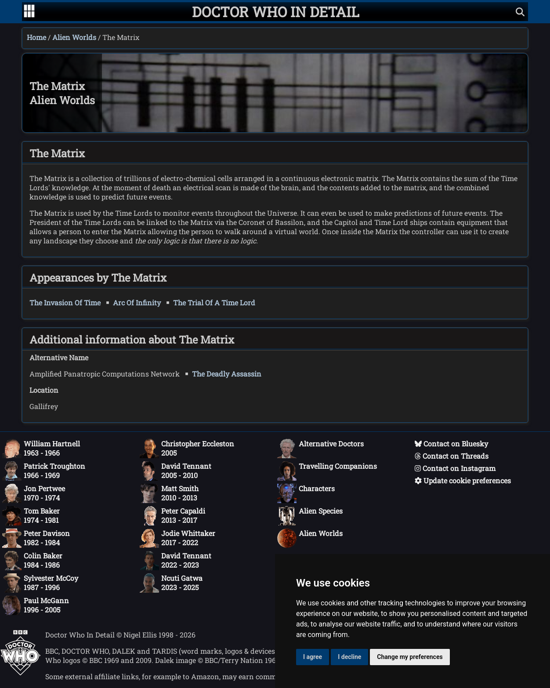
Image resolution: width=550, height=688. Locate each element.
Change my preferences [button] (409, 656)
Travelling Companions (327, 471)
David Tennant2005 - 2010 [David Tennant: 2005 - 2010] (175, 471)
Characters (306, 493)
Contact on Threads (451, 455)
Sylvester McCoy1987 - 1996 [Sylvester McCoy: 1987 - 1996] (40, 583)
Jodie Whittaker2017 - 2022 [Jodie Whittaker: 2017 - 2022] (177, 538)
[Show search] (520, 11)
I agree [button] (312, 656)
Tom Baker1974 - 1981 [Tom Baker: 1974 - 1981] (31, 515)
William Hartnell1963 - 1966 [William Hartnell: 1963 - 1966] (41, 448)
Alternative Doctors (320, 448)
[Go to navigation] (29, 12)
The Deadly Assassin (226, 373)
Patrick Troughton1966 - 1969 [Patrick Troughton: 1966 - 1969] (43, 471)
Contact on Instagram (455, 468)
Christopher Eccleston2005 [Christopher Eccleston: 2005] (187, 448)
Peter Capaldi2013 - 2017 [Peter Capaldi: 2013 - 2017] (172, 515)
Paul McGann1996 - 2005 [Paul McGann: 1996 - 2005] (35, 605)
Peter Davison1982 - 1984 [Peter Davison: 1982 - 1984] (36, 538)
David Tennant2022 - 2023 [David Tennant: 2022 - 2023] (175, 560)
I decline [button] (349, 656)
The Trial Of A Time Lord (214, 302)
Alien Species (310, 515)
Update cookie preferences (463, 480)
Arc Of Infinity (137, 302)
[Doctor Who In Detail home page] (275, 11)
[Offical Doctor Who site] (20, 672)
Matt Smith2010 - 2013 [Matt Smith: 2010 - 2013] (169, 493)
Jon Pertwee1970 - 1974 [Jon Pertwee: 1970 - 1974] (33, 493)
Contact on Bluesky (451, 443)
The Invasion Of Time (65, 302)
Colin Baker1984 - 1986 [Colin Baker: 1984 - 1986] (32, 560)
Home (36, 37)
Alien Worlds (74, 37)
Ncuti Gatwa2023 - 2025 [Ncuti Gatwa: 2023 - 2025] (171, 583)
